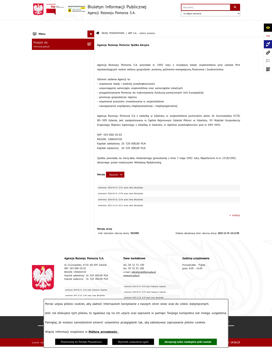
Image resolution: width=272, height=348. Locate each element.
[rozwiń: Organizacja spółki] (91, 86)
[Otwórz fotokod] (268, 69)
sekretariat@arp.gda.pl (143, 262)
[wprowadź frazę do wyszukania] (206, 7)
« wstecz (235, 206)
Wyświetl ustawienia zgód (133, 341)
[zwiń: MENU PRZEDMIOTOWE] (91, 59)
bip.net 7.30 (233, 342)
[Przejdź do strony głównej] (89, 9)
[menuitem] (63, 41)
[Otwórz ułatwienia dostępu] (268, 27)
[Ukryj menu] (90, 24)
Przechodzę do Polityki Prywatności (81, 341)
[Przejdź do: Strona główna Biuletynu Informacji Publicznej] (97, 24)
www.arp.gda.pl (131, 266)
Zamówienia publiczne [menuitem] (47, 159)
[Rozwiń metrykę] (115, 165)
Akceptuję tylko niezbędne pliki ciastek (187, 342)
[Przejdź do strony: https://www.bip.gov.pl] (268, 36)
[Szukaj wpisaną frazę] (235, 7)
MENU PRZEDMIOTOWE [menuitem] (47, 59)
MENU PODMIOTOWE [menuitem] (46, 32)
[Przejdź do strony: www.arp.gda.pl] (268, 52)
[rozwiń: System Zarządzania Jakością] (91, 131)
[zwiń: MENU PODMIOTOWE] (91, 32)
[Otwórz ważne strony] (268, 61)
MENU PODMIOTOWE (113, 23)
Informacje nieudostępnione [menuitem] (50, 166)
